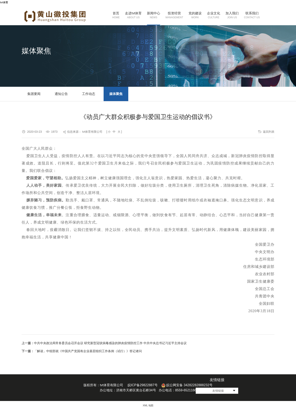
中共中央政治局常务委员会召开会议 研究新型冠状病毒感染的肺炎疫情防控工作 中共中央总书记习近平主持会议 (110, 343)
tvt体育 (4, 2)
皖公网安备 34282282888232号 (187, 385)
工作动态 (88, 94)
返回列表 (268, 131)
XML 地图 (148, 405)
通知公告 (61, 94)
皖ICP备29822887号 (143, 385)
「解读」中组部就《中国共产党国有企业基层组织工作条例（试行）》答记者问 (88, 351)
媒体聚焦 (116, 94)
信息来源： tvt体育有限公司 (85, 131)
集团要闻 (33, 94)
